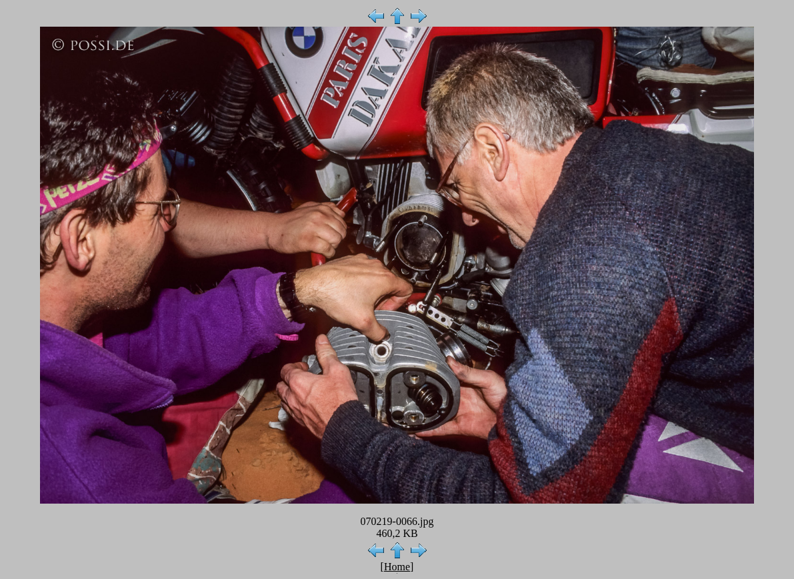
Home (397, 566)
